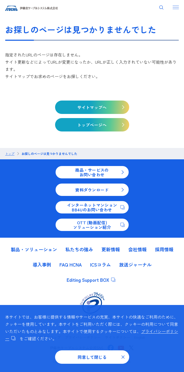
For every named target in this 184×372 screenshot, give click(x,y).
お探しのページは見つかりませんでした (49, 153)
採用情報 (164, 249)
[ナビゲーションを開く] (176, 7)
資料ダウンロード (99, 190)
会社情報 (137, 249)
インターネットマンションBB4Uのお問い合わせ (96, 207)
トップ (9, 153)
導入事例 (42, 264)
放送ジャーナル (135, 264)
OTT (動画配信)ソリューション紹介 (98, 224)
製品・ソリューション (34, 249)
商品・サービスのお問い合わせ (99, 172)
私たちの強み (79, 249)
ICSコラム (100, 264)
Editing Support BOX (91, 279)
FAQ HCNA (70, 264)
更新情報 (110, 249)
